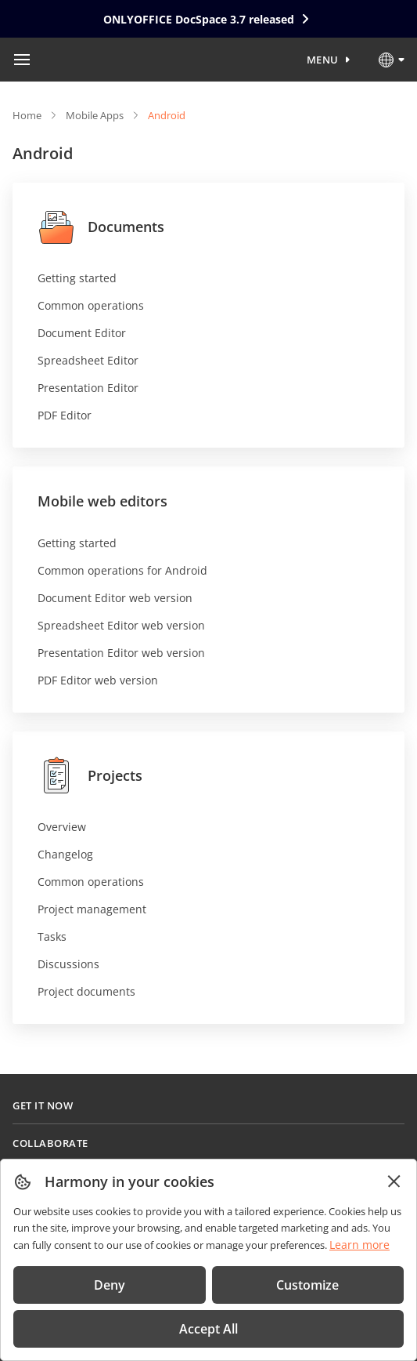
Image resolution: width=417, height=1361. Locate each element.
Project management (92, 909)
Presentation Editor (88, 387)
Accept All (208, 1328)
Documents (101, 226)
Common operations (91, 305)
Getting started (77, 277)
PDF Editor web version (98, 680)
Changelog (65, 854)
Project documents (86, 991)
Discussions (68, 963)
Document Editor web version (115, 597)
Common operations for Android (122, 570)
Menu (323, 60)
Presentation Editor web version (121, 652)
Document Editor (82, 332)
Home (27, 115)
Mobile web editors (102, 501)
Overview (62, 826)
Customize (307, 1285)
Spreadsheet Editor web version (121, 625)
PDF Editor (65, 415)
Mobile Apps (95, 115)
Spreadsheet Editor (88, 360)
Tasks (52, 936)
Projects (90, 775)
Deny (109, 1285)
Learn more (359, 1244)
